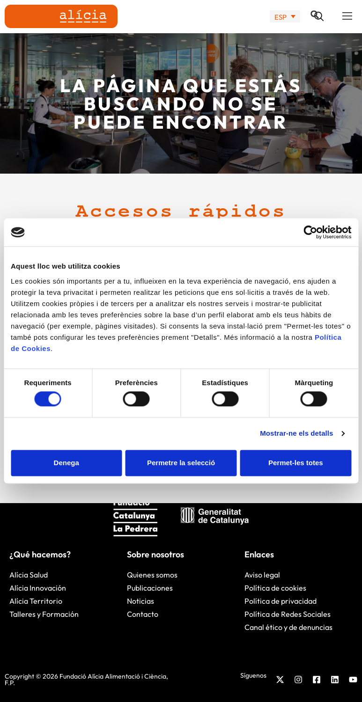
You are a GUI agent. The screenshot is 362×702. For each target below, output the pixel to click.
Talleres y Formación (44, 614)
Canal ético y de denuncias (288, 627)
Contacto (142, 614)
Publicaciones (150, 587)
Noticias (140, 601)
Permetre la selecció (181, 463)
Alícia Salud (28, 574)
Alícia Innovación (37, 587)
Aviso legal (262, 574)
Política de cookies (275, 587)
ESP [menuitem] (280, 16)
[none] (285, 16)
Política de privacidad (280, 601)
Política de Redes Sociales (287, 614)
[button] (347, 16)
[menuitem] (285, 16)
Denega (66, 463)
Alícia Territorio (35, 601)
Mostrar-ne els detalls (296, 434)
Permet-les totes (295, 463)
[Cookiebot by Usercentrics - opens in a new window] (310, 232)
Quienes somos (152, 574)
